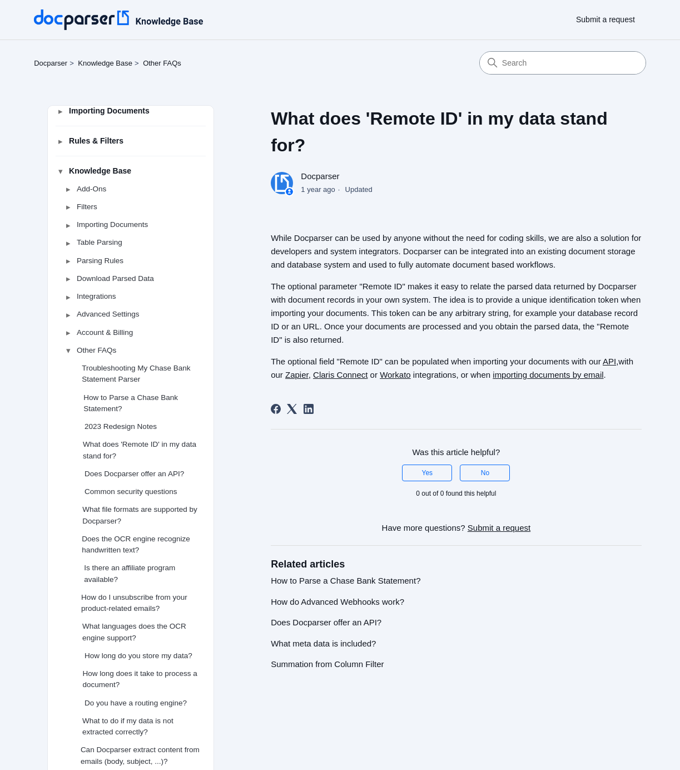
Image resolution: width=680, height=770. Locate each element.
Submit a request (605, 19)
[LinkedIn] (309, 409)
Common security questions (131, 492)
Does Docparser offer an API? (134, 474)
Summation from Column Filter (327, 664)
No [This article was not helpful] (485, 473)
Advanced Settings (108, 314)
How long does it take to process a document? (140, 679)
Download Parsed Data (115, 278)
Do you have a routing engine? (136, 703)
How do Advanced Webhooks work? (337, 601)
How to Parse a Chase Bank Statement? (130, 403)
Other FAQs (162, 63)
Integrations (96, 297)
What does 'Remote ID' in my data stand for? (139, 450)
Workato (395, 374)
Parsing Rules (100, 260)
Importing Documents (109, 110)
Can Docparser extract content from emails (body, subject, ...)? (140, 756)
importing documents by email (548, 374)
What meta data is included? (323, 643)
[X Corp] (292, 409)
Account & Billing (105, 332)
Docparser (50, 63)
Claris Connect (340, 374)
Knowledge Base (105, 63)
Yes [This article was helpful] (427, 473)
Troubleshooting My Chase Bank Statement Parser (136, 374)
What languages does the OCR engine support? (134, 632)
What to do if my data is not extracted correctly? (127, 726)
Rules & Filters (96, 140)
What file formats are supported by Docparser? (139, 515)
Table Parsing (99, 243)
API (609, 361)
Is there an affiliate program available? (129, 574)
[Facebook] (276, 409)
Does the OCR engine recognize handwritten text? (136, 544)
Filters (87, 207)
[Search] (563, 63)
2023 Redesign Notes (121, 427)
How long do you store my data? (138, 655)
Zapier (297, 374)
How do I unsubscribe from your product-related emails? (134, 603)
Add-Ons (91, 189)
